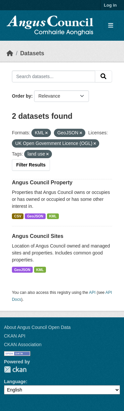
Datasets (32, 53)
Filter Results (31, 164)
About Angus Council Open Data (37, 327)
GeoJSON (35, 216)
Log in (110, 5)
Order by (21, 96)
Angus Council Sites (37, 236)
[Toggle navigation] (110, 25)
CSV (17, 216)
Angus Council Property (42, 182)
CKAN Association (23, 344)
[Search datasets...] (53, 76)
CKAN (15, 369)
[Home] (10, 53)
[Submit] (103, 76)
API (92, 292)
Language (15, 381)
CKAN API (14, 336)
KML (53, 216)
